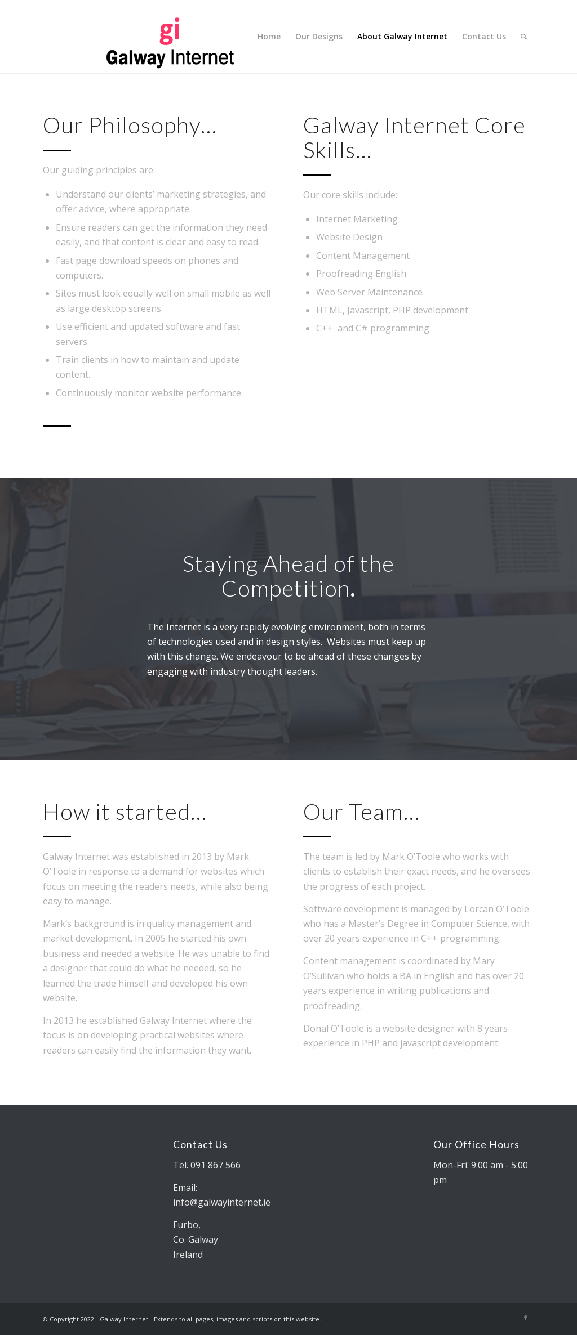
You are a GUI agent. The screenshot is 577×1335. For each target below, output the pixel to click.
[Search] (523, 36)
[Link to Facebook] (525, 1317)
